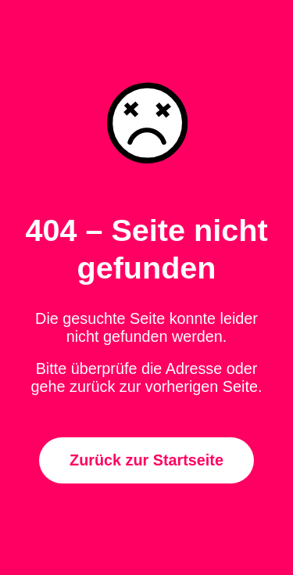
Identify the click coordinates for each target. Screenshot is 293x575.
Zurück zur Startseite (146, 460)
